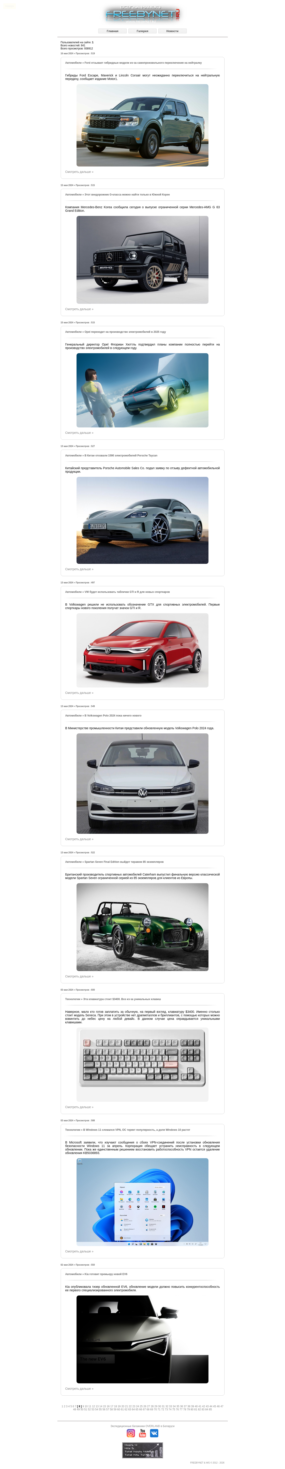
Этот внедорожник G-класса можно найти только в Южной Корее (127, 194)
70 (156, 1409)
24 (138, 1406)
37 (186, 1406)
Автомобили (73, 62)
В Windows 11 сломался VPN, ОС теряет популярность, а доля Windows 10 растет (136, 1129)
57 (108, 1409)
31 (163, 1406)
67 (145, 1409)
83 (203, 1409)
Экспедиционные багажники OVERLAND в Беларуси (142, 1426)
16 (108, 1406)
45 (215, 1406)
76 (178, 1409)
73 (167, 1409)
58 (111, 1409)
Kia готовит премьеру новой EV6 (105, 1274)
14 (101, 1406)
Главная (112, 31)
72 (163, 1409)
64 (134, 1409)
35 (178, 1406)
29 (156, 1406)
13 (97, 1406)
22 (130, 1406)
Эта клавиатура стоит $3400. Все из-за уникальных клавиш (122, 999)
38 (189, 1406)
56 (104, 1409)
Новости (172, 31)
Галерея (142, 31)
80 (192, 1409)
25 (141, 1406)
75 (174, 1409)
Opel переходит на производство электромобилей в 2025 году (125, 331)
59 (115, 1409)
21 (127, 1406)
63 (130, 1409)
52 (89, 1409)
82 (200, 1409)
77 (181, 1409)
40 (197, 1406)
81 (196, 1409)
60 (119, 1409)
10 (86, 1406)
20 (123, 1406)
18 (116, 1406)
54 (97, 1409)
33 (171, 1406)
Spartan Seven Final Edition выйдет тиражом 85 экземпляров (124, 861)
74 (170, 1409)
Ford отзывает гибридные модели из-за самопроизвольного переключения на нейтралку (143, 62)
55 (100, 1409)
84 (207, 1409)
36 (182, 1406)
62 (126, 1409)
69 (152, 1409)
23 (134, 1406)
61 (123, 1409)
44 (211, 1406)
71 (159, 1409)
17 (112, 1406)
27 (149, 1406)
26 (145, 1406)
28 (152, 1406)
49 (78, 1409)
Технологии (72, 999)
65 (137, 1409)
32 (167, 1406)
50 (82, 1409)
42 (204, 1406)
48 (75, 1409)
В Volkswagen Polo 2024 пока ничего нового (112, 715)
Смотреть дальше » (79, 172)
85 (210, 1409)
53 (93, 1409)
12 (94, 1406)
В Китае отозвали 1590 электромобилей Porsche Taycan (120, 455)
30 (160, 1406)
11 (90, 1406)
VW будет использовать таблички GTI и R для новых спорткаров (127, 591)
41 (200, 1406)
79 (189, 1409)
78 (185, 1409)
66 (141, 1409)
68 (148, 1409)
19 (119, 1406)
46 (219, 1406)
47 (221, 1406)
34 (175, 1406)
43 (208, 1406)
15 (105, 1406)
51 (86, 1409)
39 (193, 1406)
